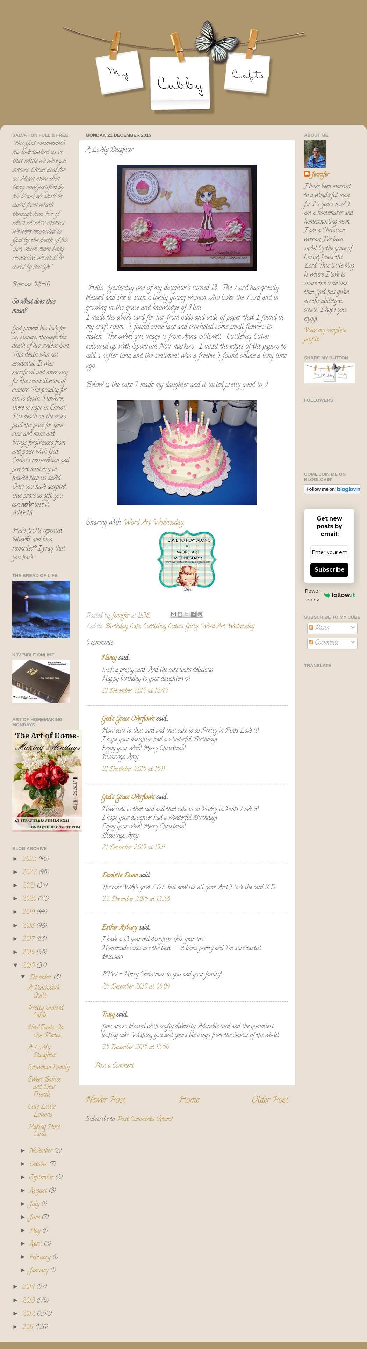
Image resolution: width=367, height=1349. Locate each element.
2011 (28, 1328)
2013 (29, 1301)
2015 (29, 966)
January (39, 1271)
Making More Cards (44, 1131)
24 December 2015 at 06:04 (136, 987)
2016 (29, 953)
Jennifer (320, 175)
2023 (30, 859)
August (39, 1191)
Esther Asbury (119, 928)
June (35, 1218)
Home (188, 1100)
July (35, 1205)
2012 (29, 1314)
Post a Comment (114, 1066)
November (41, 1151)
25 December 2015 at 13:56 (135, 1048)
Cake (135, 627)
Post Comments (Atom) (145, 1120)
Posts (319, 628)
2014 (29, 1287)
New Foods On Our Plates (45, 1032)
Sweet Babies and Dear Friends (44, 1087)
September (42, 1178)
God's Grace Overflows (128, 719)
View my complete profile (325, 335)
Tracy (108, 1015)
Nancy (109, 658)
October (39, 1165)
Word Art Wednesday (153, 523)
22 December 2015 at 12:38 (136, 900)
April (36, 1244)
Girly (192, 627)
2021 (29, 886)
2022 (30, 873)
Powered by (330, 595)
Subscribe (330, 569)
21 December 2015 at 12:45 (135, 691)
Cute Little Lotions (41, 1111)
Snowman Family (49, 1068)
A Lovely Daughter (42, 1052)
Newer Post (105, 1100)
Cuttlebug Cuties (163, 627)
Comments (324, 643)
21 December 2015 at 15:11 (133, 770)
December (41, 978)
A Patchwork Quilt (43, 992)
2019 (29, 913)
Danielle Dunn (120, 876)
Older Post (270, 1100)
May (35, 1231)
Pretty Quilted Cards (45, 1012)
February (40, 1258)
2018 (29, 926)
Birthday (116, 627)
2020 (30, 899)
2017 (29, 940)
